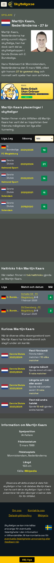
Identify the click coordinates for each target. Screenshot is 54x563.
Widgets (43, 517)
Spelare (7, 15)
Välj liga (27, 559)
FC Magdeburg (9, 153)
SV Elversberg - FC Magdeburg (31, 310)
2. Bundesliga (14, 298)
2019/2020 (27, 206)
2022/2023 (27, 178)
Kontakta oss (36, 511)
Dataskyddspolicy (20, 517)
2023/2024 (27, 164)
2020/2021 (27, 192)
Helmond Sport (9, 167)
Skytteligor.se (24, 4)
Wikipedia (30, 472)
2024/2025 (27, 149)
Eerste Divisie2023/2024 (17, 357)
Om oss (16, 511)
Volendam (7, 195)
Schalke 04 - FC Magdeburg (29, 297)
